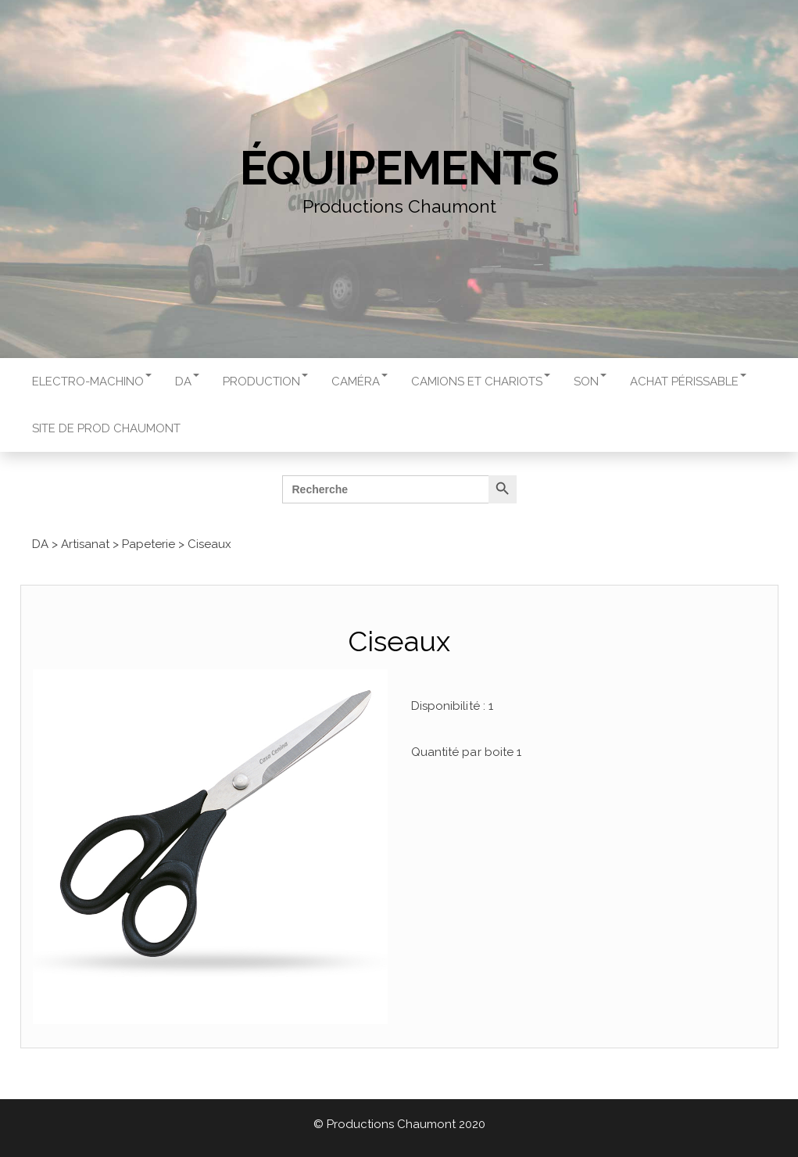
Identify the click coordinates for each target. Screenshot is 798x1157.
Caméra (359, 381)
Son (590, 381)
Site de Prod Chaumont (106, 428)
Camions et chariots (480, 381)
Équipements (399, 168)
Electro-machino (92, 381)
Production (265, 381)
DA (187, 381)
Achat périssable (688, 381)
